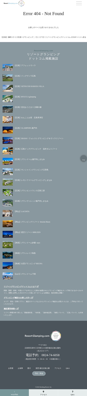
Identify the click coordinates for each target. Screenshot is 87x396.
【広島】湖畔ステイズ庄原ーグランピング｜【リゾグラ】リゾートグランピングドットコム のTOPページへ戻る (43, 37)
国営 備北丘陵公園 (43, 368)
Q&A (68, 368)
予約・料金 (39, 373)
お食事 (20, 368)
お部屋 (10, 368)
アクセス (57, 368)
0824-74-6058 (51, 355)
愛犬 (29, 368)
